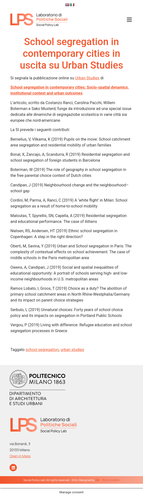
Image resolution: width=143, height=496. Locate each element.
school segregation (42, 349)
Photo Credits (111, 480)
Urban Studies (87, 78)
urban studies (72, 349)
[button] (122, 19)
